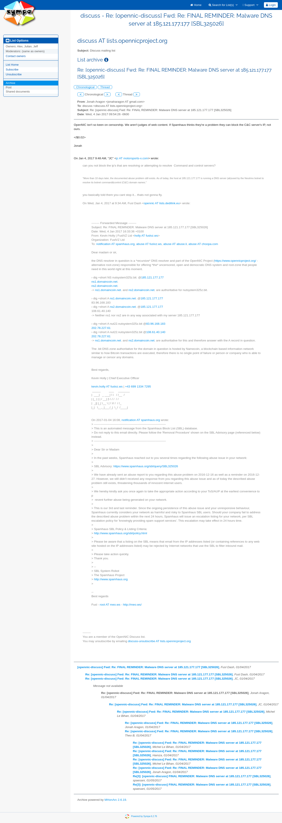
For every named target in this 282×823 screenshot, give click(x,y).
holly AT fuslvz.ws (146, 235)
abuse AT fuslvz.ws (149, 244)
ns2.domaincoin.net (104, 285)
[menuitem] (196, 5)
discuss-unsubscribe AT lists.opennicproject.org (159, 641)
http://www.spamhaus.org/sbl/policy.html (120, 533)
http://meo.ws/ (132, 604)
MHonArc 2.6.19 (115, 799)
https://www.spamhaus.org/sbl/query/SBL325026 (145, 466)
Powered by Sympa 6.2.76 (144, 816)
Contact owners (16, 56)
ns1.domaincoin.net (104, 281)
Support (248, 5)
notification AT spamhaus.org (115, 244)
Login (271, 5)
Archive (10, 83)
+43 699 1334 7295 (138, 386)
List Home (12, 64)
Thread (105, 87)
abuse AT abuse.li (175, 244)
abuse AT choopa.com (203, 244)
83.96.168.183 (155, 323)
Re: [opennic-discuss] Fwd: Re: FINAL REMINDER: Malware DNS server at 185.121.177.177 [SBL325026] (159, 674)
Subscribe (12, 69)
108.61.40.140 (155, 332)
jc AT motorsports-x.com (132, 158)
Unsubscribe (14, 74)
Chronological (85, 87)
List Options (17, 40)
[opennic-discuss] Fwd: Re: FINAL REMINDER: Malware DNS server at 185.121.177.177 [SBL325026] (148, 667)
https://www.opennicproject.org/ (235, 260)
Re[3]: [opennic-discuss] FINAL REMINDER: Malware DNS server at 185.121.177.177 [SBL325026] (202, 776)
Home (195, 5)
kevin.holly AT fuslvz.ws (107, 386)
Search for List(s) (221, 5)
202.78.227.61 (101, 328)
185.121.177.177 (152, 277)
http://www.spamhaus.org (111, 579)
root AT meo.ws (110, 604)
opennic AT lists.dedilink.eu (162, 203)
